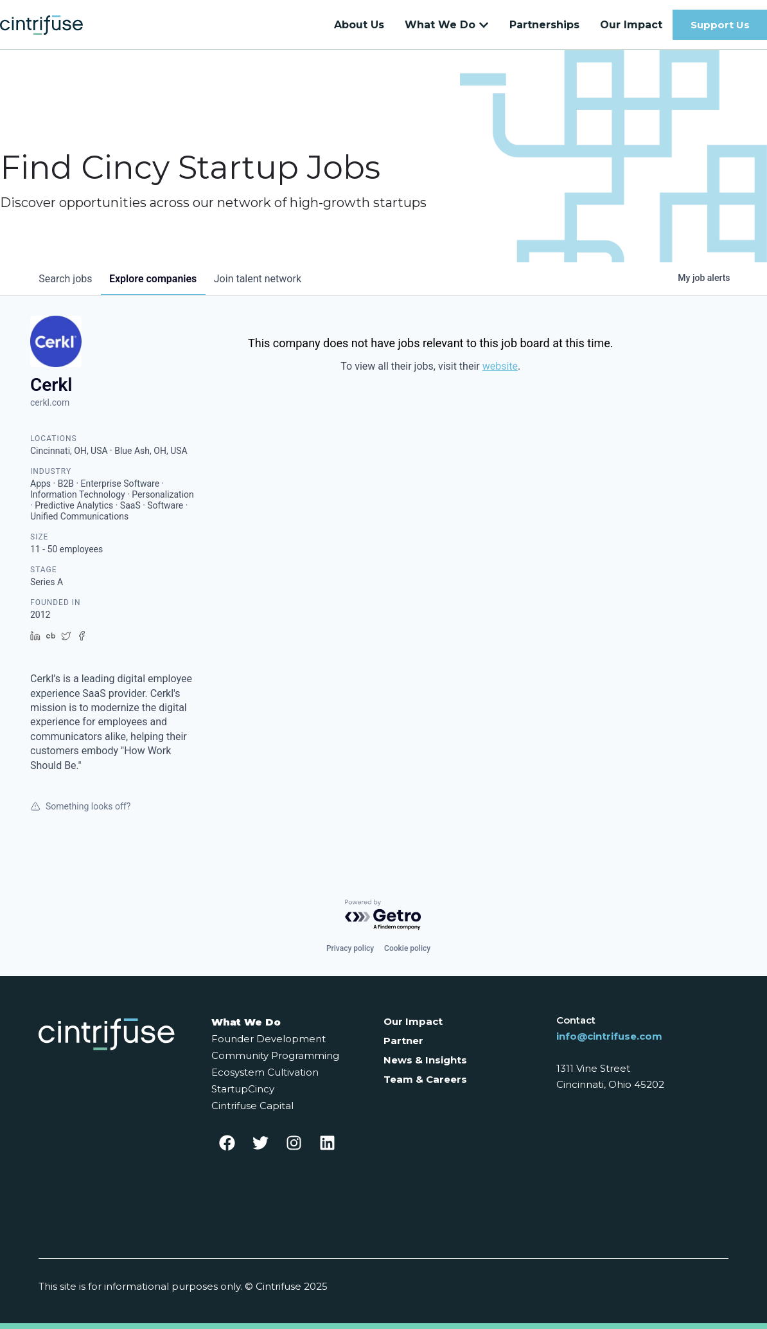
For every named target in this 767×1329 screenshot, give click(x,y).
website (500, 372)
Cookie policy (407, 948)
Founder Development (268, 1039)
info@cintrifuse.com (609, 1036)
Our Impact (413, 1021)
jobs (67, 285)
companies (158, 285)
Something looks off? (80, 813)
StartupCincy (242, 1089)
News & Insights (425, 1060)
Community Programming (275, 1055)
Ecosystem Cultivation (265, 1072)
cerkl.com (49, 409)
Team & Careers (425, 1079)
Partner (403, 1041)
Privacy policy (350, 948)
